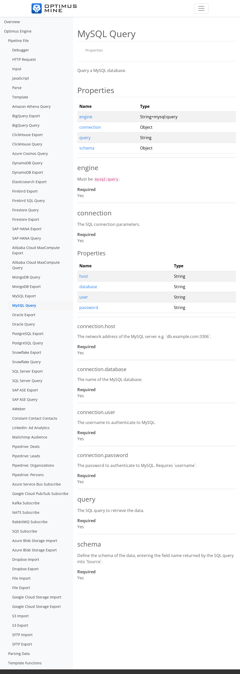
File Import (21, 578)
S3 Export (20, 625)
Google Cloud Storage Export (36, 606)
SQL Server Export (27, 371)
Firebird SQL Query (28, 200)
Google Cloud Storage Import (36, 597)
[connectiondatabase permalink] (74, 369)
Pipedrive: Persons (28, 474)
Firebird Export (25, 191)
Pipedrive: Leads (26, 455)
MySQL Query (24, 305)
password (88, 307)
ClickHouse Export (27, 134)
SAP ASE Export (25, 390)
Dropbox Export (25, 568)
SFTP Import (22, 634)
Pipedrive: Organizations (33, 465)
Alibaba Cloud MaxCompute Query (36, 265)
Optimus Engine (18, 31)
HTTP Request (24, 59)
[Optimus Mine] (54, 8)
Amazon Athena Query (31, 106)
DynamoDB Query (27, 162)
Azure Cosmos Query (30, 153)
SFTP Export (22, 644)
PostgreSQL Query (27, 343)
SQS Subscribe (24, 531)
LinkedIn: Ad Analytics (31, 427)
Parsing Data (19, 653)
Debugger (20, 50)
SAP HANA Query (26, 238)
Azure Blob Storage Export (34, 550)
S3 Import (20, 615)
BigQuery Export (26, 115)
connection (90, 127)
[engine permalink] (74, 168)
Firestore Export (25, 219)
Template (20, 97)
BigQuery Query (25, 125)
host (83, 276)
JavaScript (20, 78)
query (85, 137)
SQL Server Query (27, 380)
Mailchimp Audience (29, 437)
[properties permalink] (74, 90)
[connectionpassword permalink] (74, 455)
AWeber (19, 408)
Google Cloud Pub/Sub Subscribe (40, 493)
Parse (17, 87)
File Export (21, 587)
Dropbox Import (25, 559)
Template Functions (25, 663)
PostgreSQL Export (27, 333)
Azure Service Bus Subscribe (36, 484)
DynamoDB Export (27, 172)
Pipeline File (18, 40)
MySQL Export (24, 296)
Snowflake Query (26, 361)
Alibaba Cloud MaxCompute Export (36, 250)
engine (85, 117)
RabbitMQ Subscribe (30, 521)
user (83, 297)
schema (86, 148)
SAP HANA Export (26, 228)
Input (16, 68)
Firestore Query (25, 210)
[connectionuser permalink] (74, 412)
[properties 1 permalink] (74, 253)
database (88, 286)
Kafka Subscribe (26, 503)
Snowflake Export (26, 352)
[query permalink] (74, 499)
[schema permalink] (74, 544)
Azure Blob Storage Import (34, 540)
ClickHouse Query (27, 144)
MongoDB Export (26, 286)
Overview (12, 21)
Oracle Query (23, 324)
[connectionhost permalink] (74, 326)
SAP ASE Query (24, 399)
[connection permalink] (74, 213)
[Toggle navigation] (201, 8)
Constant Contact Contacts (34, 418)
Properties (94, 50)
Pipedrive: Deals (26, 446)
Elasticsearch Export (29, 181)
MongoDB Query (26, 277)
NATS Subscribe (25, 512)
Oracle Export (23, 314)
